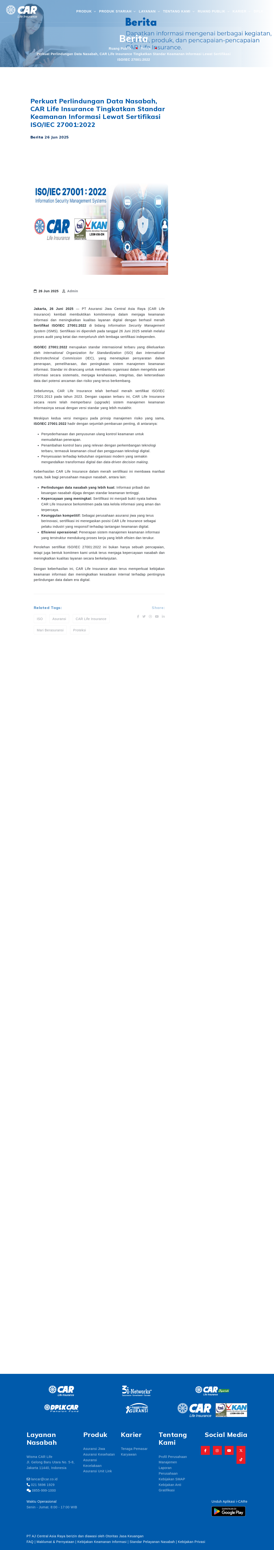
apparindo (224, 1323)
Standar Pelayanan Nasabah (152, 1541)
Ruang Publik (211, 11)
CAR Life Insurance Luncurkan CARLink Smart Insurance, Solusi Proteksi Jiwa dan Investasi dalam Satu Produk (223, 162)
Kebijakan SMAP (172, 1479)
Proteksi (79, 630)
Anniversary (197, 1323)
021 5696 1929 (43, 1484)
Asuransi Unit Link (97, 1471)
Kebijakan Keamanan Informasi (102, 1541)
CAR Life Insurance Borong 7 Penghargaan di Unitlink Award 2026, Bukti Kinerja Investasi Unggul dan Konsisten (223, 209)
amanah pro (197, 1312)
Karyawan (128, 1454)
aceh (208, 1289)
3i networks (226, 1267)
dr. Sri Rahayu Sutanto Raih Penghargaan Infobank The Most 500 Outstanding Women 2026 (220, 233)
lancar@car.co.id (44, 1479)
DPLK (258, 11)
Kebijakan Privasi (191, 1541)
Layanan (147, 11)
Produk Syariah (115, 11)
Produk (84, 11)
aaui (191, 1289)
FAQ (30, 1541)
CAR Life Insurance (91, 618)
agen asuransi (199, 1300)
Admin (72, 290)
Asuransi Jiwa (94, 1448)
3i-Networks (197, 1278)
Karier (239, 11)
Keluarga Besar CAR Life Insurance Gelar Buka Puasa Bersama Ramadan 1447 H (222, 256)
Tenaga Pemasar (134, 1448)
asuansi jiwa (197, 1334)
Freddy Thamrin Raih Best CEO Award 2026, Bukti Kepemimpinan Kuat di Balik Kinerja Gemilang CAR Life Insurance (223, 186)
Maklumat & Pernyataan (55, 1541)
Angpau (222, 1312)
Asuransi (59, 618)
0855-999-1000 (44, 1490)
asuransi (223, 1334)
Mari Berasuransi (50, 630)
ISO (40, 618)
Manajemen (168, 1462)
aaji (219, 1278)
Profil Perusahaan (173, 1456)
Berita (145, 48)
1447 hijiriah (197, 1267)
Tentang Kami (176, 11)
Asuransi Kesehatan (99, 1454)
